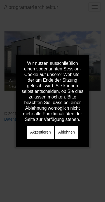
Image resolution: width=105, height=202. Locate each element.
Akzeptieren (40, 132)
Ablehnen (66, 132)
